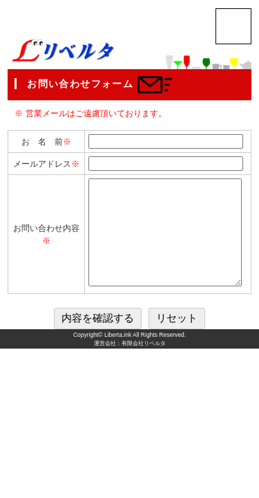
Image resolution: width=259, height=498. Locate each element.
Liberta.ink (117, 355)
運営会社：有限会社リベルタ (130, 364)
